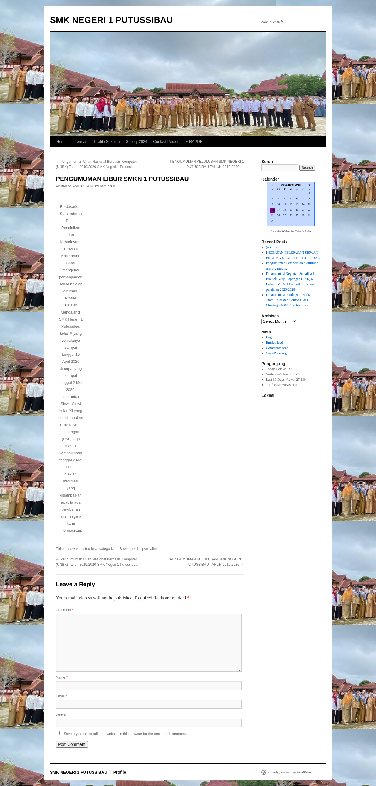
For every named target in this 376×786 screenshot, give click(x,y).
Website (62, 715)
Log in (271, 337)
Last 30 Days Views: (281, 379)
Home (61, 141)
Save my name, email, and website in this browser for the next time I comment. (125, 734)
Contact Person (166, 141)
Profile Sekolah (107, 141)
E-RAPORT (195, 141)
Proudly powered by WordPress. (290, 772)
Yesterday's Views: (279, 374)
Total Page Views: (279, 385)
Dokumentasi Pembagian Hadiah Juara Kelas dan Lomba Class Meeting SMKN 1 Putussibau (289, 300)
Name (62, 677)
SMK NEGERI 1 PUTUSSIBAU (111, 20)
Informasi (80, 141)
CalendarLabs (303, 231)
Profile (119, 772)
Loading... (291, 204)
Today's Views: (277, 369)
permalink (149, 549)
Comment (64, 610)
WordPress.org (276, 353)
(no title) (272, 247)
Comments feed (277, 348)
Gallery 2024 (136, 141)
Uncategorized (106, 549)
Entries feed (274, 343)
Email (61, 696)
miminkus (107, 186)
